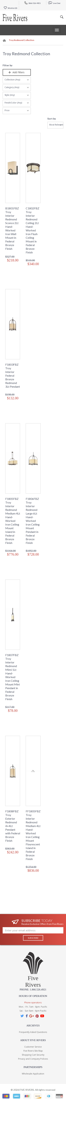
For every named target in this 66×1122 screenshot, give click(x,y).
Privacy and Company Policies (33, 1058)
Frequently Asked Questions (33, 1032)
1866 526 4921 (32, 3)
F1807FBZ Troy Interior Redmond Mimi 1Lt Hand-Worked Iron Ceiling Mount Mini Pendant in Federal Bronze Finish (12, 677)
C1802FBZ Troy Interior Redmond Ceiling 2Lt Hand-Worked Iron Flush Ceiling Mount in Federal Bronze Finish (32, 230)
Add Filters (16, 72)
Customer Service (33, 1046)
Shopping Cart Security (33, 1054)
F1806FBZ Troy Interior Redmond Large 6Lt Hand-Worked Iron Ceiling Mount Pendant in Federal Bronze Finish (33, 520)
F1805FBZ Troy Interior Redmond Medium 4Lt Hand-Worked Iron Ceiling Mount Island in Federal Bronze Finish (12, 520)
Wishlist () (10, 8)
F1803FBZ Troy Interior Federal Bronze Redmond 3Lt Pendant (12, 375)
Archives (33, 1025)
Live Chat (54, 3)
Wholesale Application (33, 1073)
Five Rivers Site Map (33, 1050)
